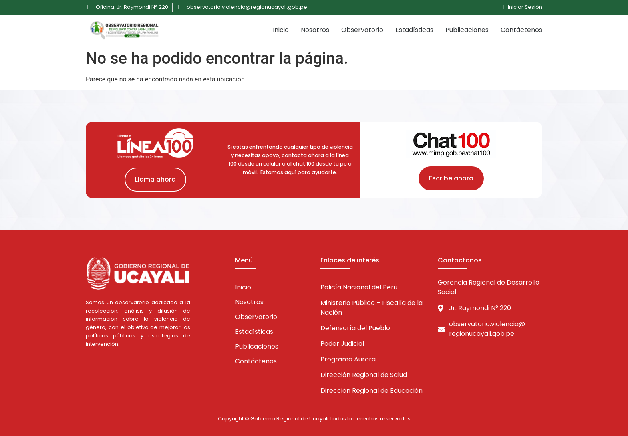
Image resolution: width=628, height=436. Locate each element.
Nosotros (315, 29)
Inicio (281, 29)
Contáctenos (521, 29)
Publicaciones (467, 29)
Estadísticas (414, 29)
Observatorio (362, 29)
